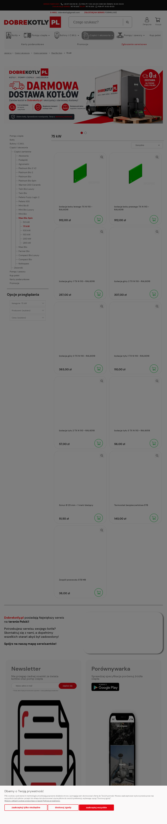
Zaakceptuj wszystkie (96, 807)
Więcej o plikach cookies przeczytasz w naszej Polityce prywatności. (32, 801)
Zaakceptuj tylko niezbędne (26, 807)
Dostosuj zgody (63, 807)
